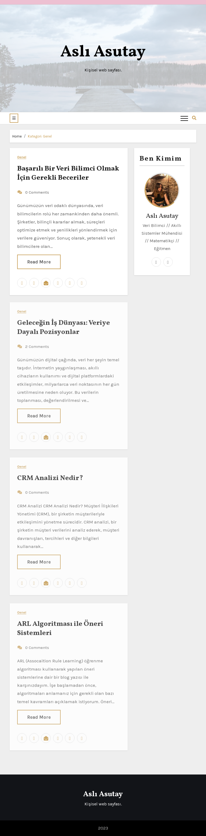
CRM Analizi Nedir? (50, 474)
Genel (21, 157)
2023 (103, 828)
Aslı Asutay (103, 52)
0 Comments (37, 192)
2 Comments (37, 343)
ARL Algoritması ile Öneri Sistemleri (60, 625)
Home (17, 136)
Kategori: (40, 136)
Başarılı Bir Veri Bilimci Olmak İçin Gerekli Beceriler (68, 173)
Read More (39, 261)
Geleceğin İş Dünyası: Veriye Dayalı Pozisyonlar (63, 323)
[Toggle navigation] (184, 118)
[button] (14, 118)
